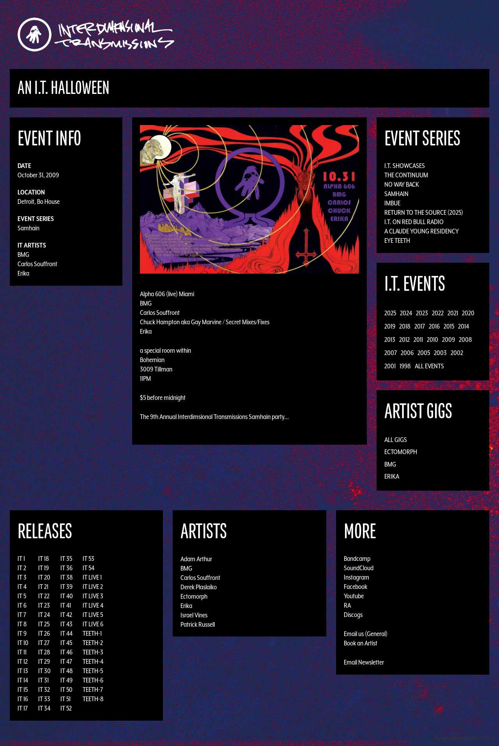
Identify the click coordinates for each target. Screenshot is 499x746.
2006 (407, 353)
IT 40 (66, 596)
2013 (389, 339)
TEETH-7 (93, 689)
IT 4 (22, 586)
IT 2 (22, 568)
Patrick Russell (197, 624)
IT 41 (65, 605)
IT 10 (23, 643)
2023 (422, 313)
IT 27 (44, 643)
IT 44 (66, 633)
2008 (465, 339)
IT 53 (88, 558)
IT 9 (22, 633)
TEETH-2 (93, 643)
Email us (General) (366, 634)
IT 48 (66, 671)
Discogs (353, 615)
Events (341, 34)
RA (347, 605)
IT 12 (23, 661)
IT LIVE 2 (93, 586)
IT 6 (22, 605)
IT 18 (43, 558)
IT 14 (23, 680)
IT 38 (66, 577)
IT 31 (43, 680)
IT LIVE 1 (92, 577)
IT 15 (23, 689)
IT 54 (88, 568)
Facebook (355, 586)
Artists (313, 34)
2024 (406, 313)
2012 (404, 339)
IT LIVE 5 (93, 615)
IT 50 (66, 689)
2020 (468, 313)
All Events (429, 366)
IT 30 (44, 671)
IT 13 (23, 671)
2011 (418, 339)
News (366, 34)
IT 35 (66, 558)
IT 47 (66, 661)
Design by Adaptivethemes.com (464, 738)
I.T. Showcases (404, 166)
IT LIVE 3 (93, 596)
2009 (448, 339)
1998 (405, 366)
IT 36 (66, 568)
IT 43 (66, 624)
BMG (23, 254)
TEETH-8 (93, 699)
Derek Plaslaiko (198, 586)
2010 (432, 339)
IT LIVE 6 (93, 624)
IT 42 (66, 615)
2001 (390, 366)
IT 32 (44, 689)
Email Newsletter (364, 662)
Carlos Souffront (37, 264)
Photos (391, 34)
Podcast (420, 34)
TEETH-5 (93, 671)
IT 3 (22, 577)
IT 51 (65, 699)
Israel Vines (193, 615)
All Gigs (395, 440)
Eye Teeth (397, 240)
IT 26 (44, 633)
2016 (434, 326)
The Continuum (406, 175)
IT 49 (66, 680)
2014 (463, 326)
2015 (449, 326)
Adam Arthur (196, 558)
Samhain (28, 228)
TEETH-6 (93, 680)
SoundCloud (358, 568)
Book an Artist (360, 643)
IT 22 (44, 596)
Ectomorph (400, 452)
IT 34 (44, 708)
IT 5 (22, 596)
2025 (390, 313)
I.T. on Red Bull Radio (414, 222)
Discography (276, 34)
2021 (453, 313)
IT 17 (23, 708)
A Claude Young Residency (421, 231)
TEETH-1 (92, 633)
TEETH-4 (93, 661)
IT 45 (66, 643)
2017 (419, 326)
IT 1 (21, 558)
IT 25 (44, 624)
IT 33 (44, 699)
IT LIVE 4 (93, 605)
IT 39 (66, 586)
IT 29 (44, 661)
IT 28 (44, 652)
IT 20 (44, 577)
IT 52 (66, 708)
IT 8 (22, 624)
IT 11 (22, 652)
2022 (438, 313)
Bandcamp (357, 558)
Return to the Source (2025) (423, 212)
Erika (23, 273)
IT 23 (44, 605)
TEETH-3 (93, 652)
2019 (389, 326)
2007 (390, 353)
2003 (440, 353)
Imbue (392, 203)
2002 (457, 353)
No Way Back (401, 184)
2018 (405, 326)
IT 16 (23, 699)
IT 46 (66, 652)
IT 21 (43, 586)
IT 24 (44, 615)
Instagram (356, 577)
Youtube (354, 596)
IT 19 (43, 568)
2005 (424, 353)
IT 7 (22, 615)
